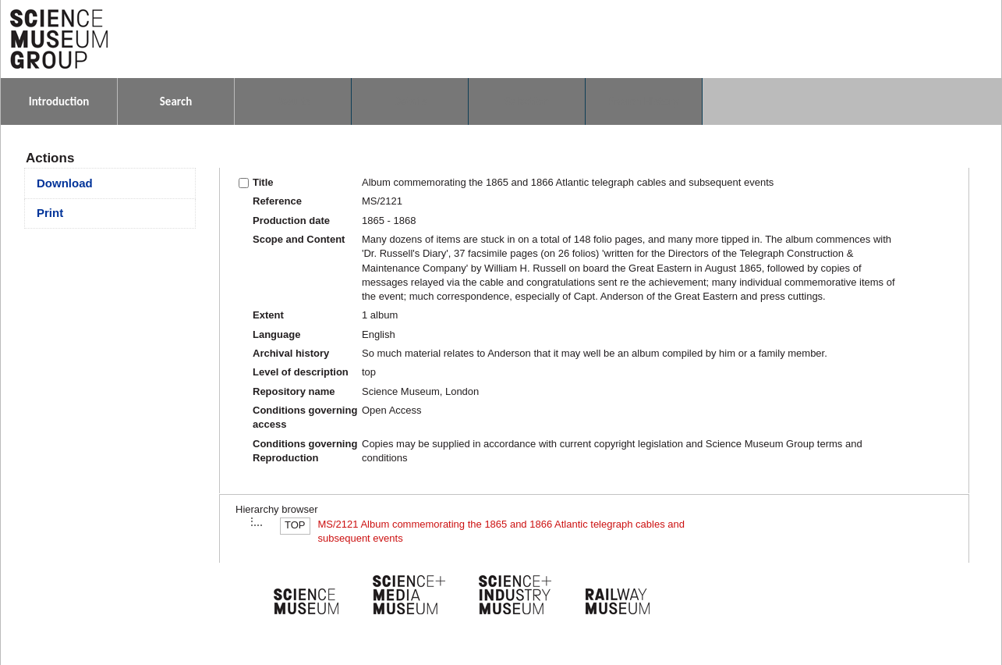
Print (50, 212)
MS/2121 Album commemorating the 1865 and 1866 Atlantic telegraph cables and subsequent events (501, 531)
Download (65, 183)
